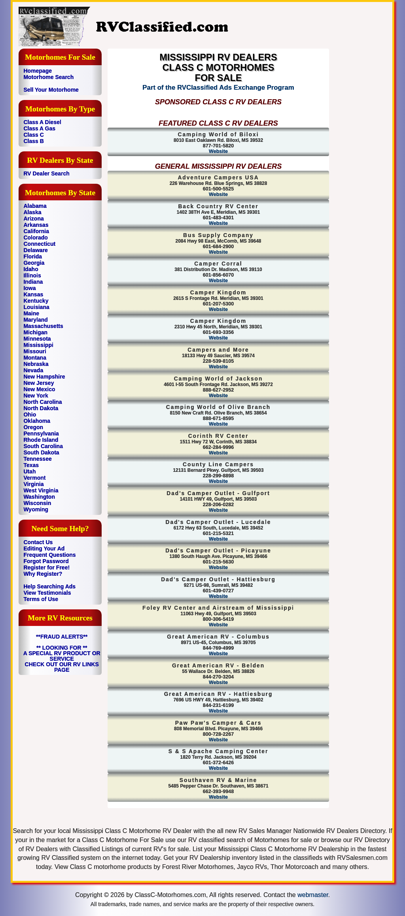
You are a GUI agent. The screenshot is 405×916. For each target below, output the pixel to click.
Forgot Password (45, 561)
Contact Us (38, 542)
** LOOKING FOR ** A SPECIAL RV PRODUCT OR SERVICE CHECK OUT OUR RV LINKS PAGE (61, 659)
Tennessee (37, 459)
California (36, 231)
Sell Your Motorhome (51, 90)
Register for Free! (46, 567)
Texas (31, 465)
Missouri (34, 351)
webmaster (312, 894)
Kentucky (35, 301)
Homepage (37, 71)
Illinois (32, 275)
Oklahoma (36, 421)
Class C (33, 135)
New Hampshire (44, 376)
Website (218, 151)
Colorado (35, 237)
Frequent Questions (49, 555)
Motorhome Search (48, 77)
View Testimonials (47, 593)
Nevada (33, 370)
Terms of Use (40, 599)
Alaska (32, 212)
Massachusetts (43, 326)
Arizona (33, 218)
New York (35, 395)
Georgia (33, 263)
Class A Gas (39, 128)
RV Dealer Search (46, 173)
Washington (39, 497)
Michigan (35, 332)
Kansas (33, 294)
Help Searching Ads (49, 586)
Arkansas (35, 225)
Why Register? (42, 574)
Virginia (33, 484)
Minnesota (37, 338)
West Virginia (40, 490)
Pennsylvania (41, 433)
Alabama (34, 206)
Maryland (35, 320)
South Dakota (41, 452)
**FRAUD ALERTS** (61, 636)
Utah (29, 471)
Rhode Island (40, 440)
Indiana (33, 282)
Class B (33, 141)
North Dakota (40, 408)
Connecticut (39, 244)
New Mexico (39, 389)
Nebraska (35, 364)
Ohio (29, 414)
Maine (31, 313)
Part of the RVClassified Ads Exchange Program (218, 87)
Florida (32, 256)
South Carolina (43, 446)
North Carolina (42, 402)
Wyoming (35, 509)
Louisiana (36, 307)
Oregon (33, 427)
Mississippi (38, 345)
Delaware (35, 250)
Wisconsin (37, 503)
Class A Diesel (42, 122)
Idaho (30, 269)
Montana (34, 357)
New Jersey (38, 383)
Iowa (29, 288)
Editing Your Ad (43, 548)
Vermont (34, 478)
